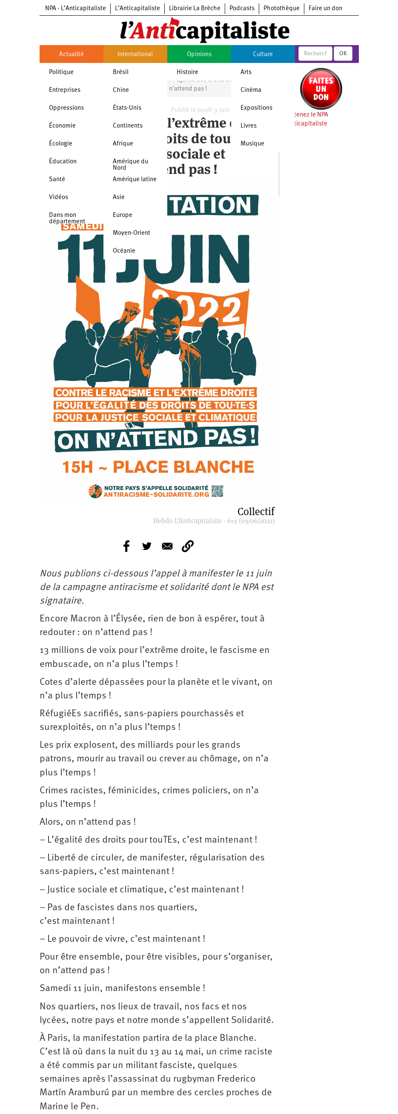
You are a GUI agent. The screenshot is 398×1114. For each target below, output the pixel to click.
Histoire (187, 72)
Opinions (199, 54)
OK (343, 54)
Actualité (71, 54)
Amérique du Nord (130, 165)
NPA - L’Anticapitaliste (75, 9)
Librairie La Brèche (194, 9)
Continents (128, 126)
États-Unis (127, 108)
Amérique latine (135, 180)
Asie (119, 197)
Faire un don (325, 9)
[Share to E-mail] (167, 546)
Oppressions (66, 108)
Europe (122, 215)
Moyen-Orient (131, 233)
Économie (62, 126)
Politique (61, 72)
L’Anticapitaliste (137, 9)
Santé (57, 180)
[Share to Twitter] (146, 546)
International (135, 54)
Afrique (123, 144)
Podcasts (242, 9)
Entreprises (64, 90)
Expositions (256, 108)
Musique (252, 144)
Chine (121, 90)
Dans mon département (67, 218)
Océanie (124, 251)
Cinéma (251, 90)
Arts (246, 72)
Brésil (121, 72)
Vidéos (58, 197)
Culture (263, 54)
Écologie (60, 144)
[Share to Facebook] (126, 546)
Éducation (63, 162)
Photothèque (281, 9)
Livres (249, 126)
